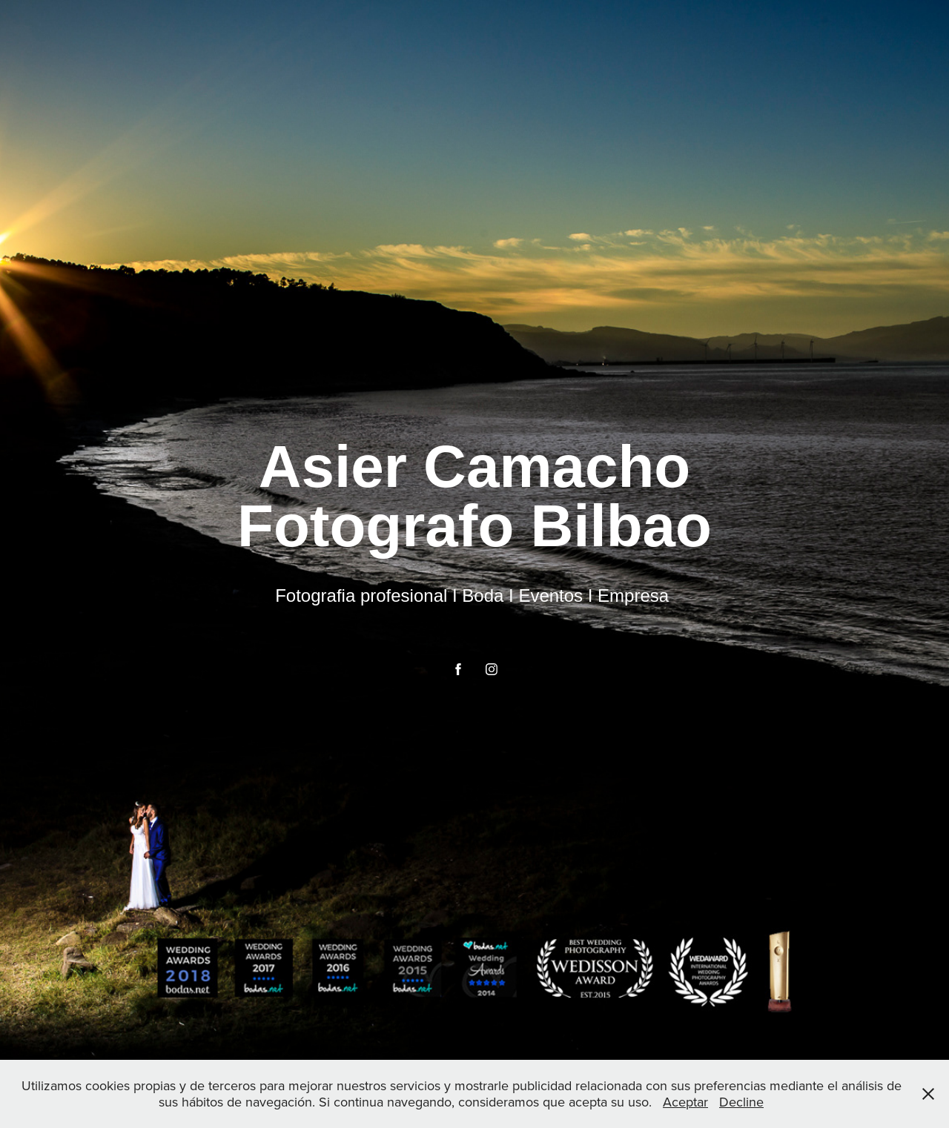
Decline (741, 1101)
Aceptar (685, 1101)
